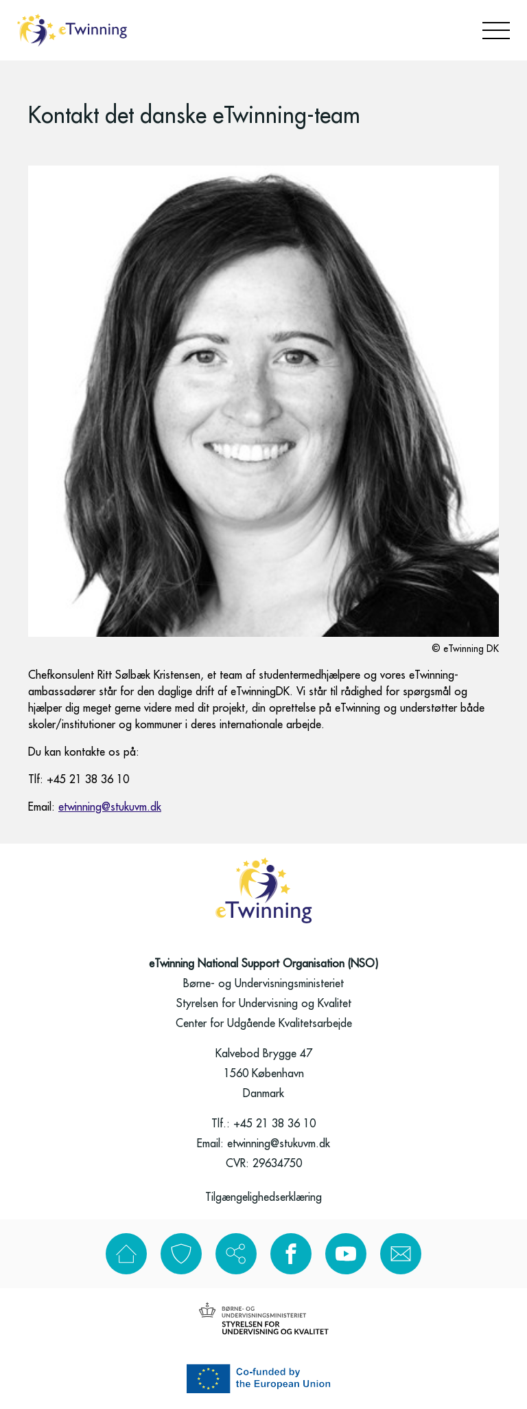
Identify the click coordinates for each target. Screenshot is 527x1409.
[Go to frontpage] (72, 30)
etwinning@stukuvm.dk (109, 807)
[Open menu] (496, 30)
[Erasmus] (263, 1378)
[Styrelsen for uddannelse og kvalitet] (264, 1318)
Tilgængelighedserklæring (263, 1197)
